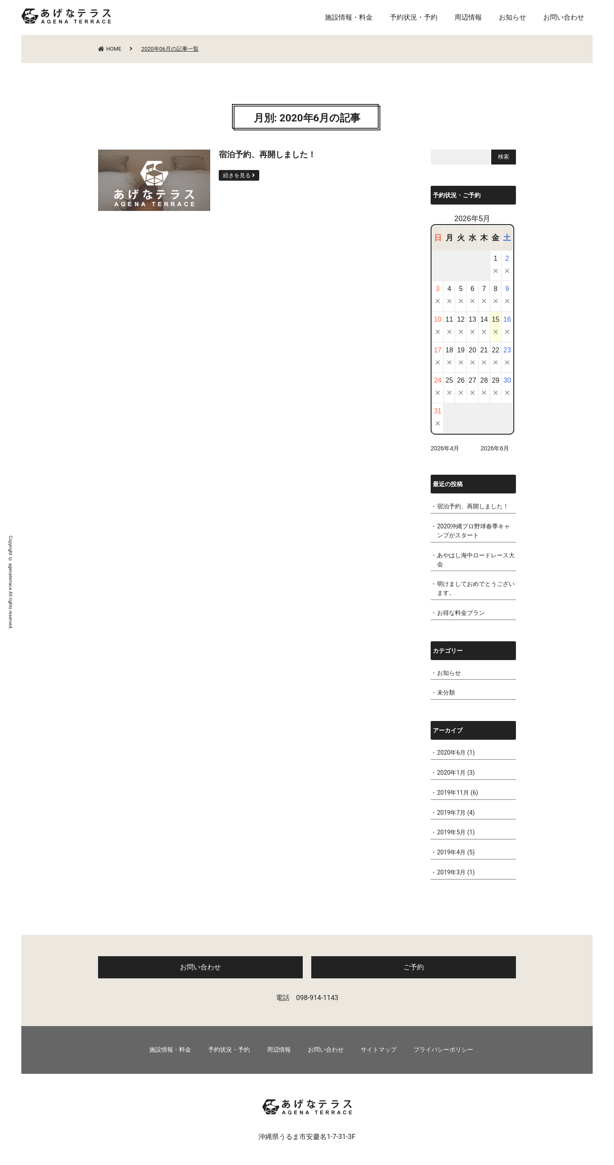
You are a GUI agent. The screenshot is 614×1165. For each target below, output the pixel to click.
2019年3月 (451, 872)
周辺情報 (468, 17)
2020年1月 (451, 772)
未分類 (446, 692)
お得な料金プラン (461, 612)
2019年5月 (451, 832)
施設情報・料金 (349, 17)
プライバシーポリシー (443, 1049)
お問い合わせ (563, 17)
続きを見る (237, 175)
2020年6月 (451, 752)
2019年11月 (453, 792)
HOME (110, 49)
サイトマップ (379, 1049)
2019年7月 (451, 812)
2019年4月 (451, 852)
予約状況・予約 (413, 17)
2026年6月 (495, 448)
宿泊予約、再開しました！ (473, 506)
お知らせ (512, 17)
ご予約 (413, 967)
